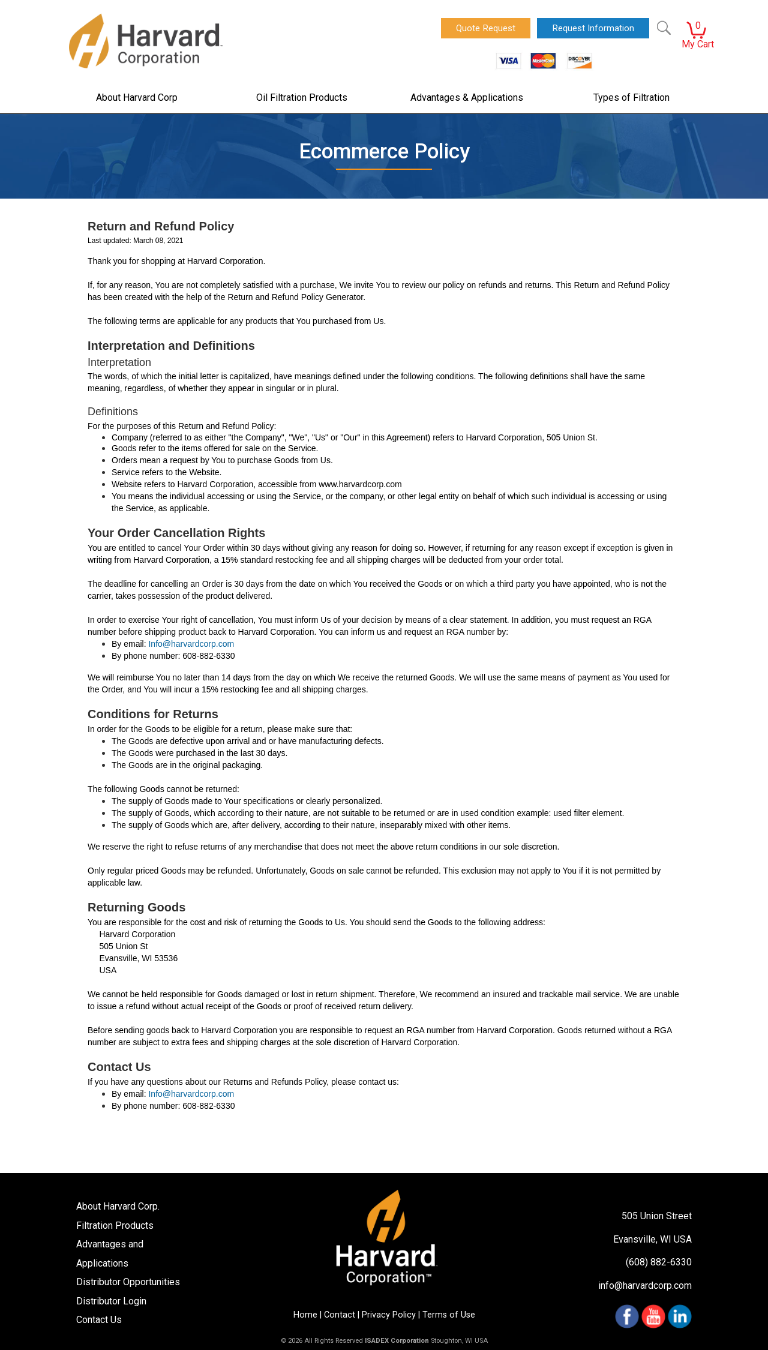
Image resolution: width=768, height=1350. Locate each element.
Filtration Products (115, 1225)
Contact (339, 1315)
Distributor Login (111, 1301)
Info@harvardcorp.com (191, 644)
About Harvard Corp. (118, 1206)
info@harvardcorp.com (645, 1285)
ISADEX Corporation (397, 1341)
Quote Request (485, 28)
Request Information (593, 28)
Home (305, 1315)
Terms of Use (448, 1315)
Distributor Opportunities (128, 1282)
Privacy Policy (389, 1315)
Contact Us (99, 1319)
